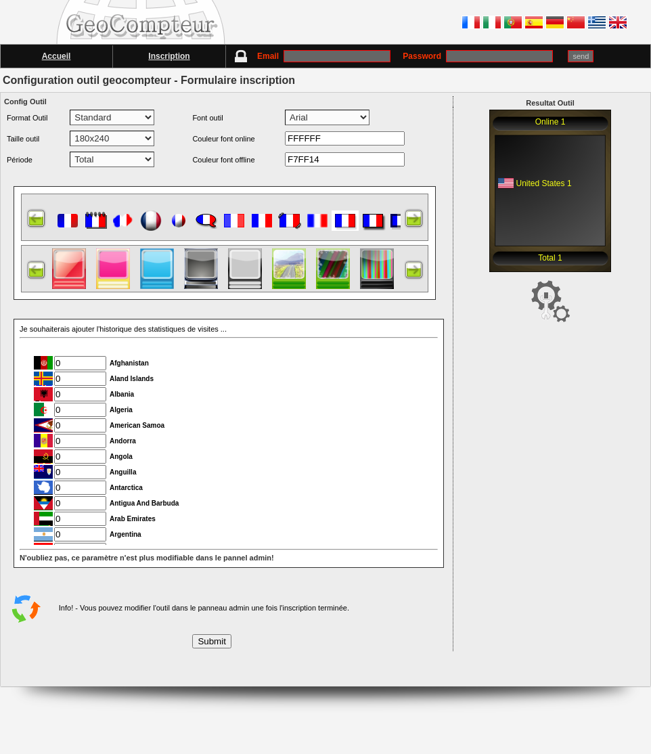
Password (478, 56)
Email (323, 56)
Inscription (168, 56)
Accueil (56, 56)
